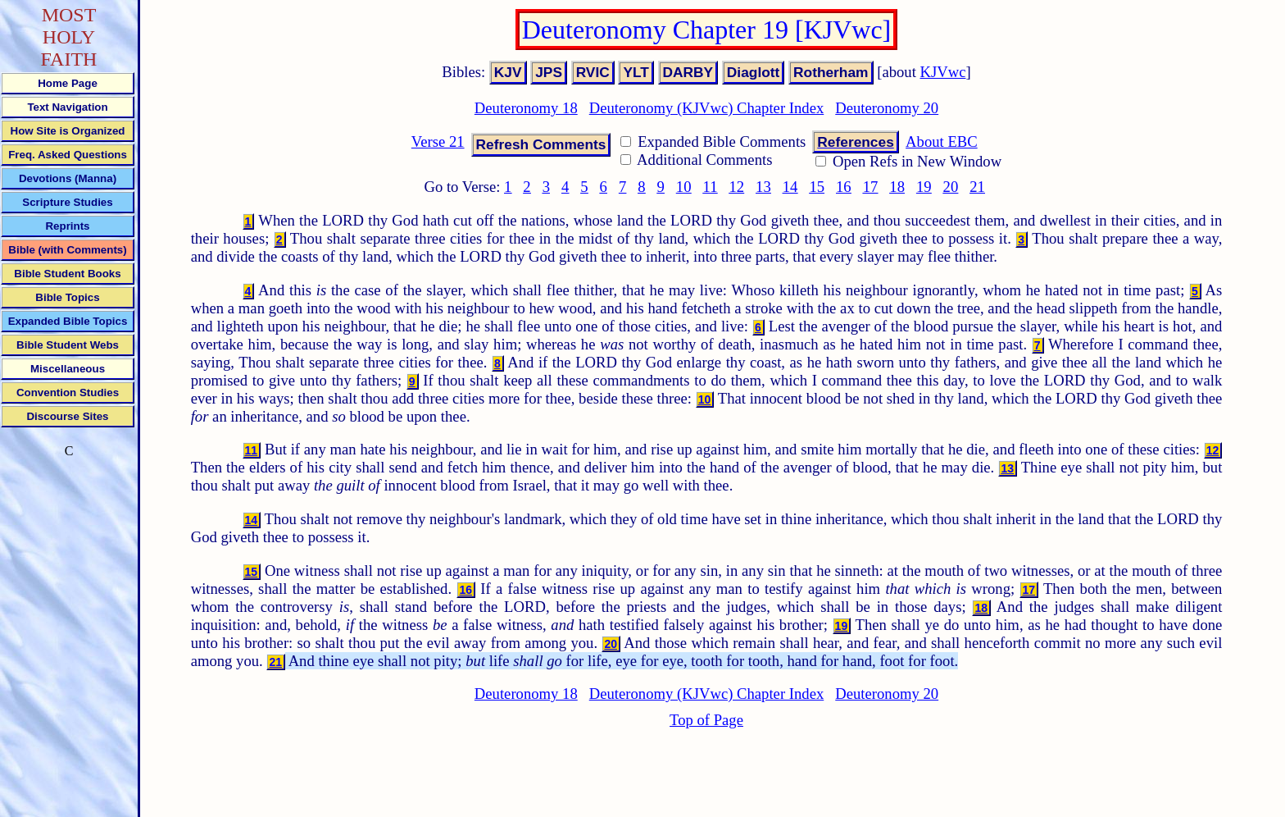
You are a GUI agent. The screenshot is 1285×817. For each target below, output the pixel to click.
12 (736, 186)
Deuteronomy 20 (886, 107)
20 (951, 186)
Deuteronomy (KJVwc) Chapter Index (706, 107)
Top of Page (706, 719)
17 (871, 186)
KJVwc (943, 71)
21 (977, 186)
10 (684, 186)
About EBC (942, 141)
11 (710, 186)
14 (790, 186)
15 (816, 186)
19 (924, 186)
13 (763, 186)
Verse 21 (438, 141)
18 (897, 186)
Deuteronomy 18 (526, 107)
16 (843, 186)
